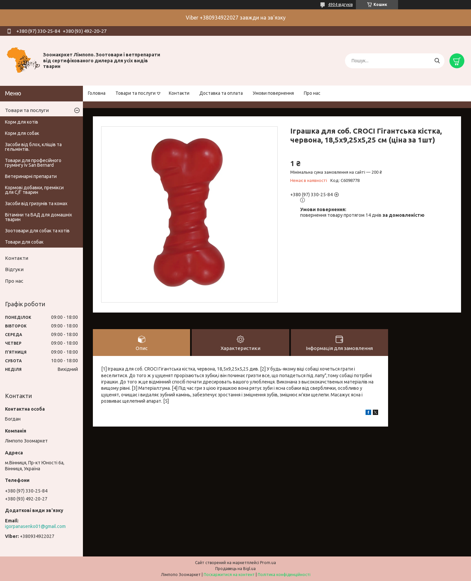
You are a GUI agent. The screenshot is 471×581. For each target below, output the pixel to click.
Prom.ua (268, 562)
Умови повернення (273, 93)
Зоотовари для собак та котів (37, 230)
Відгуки (14, 269)
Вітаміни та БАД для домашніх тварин (38, 217)
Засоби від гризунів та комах (36, 203)
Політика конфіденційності (284, 574)
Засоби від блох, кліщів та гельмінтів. (33, 147)
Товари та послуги (135, 93)
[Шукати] (437, 60)
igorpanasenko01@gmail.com (35, 526)
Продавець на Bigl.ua (235, 568)
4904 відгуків (340, 4)
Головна (96, 93)
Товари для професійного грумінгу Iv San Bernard (33, 163)
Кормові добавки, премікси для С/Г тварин (34, 190)
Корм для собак (22, 133)
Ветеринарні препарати (31, 176)
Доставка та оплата (221, 93)
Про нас (312, 93)
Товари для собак (24, 242)
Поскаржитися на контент (229, 574)
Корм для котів (21, 122)
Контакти (179, 93)
